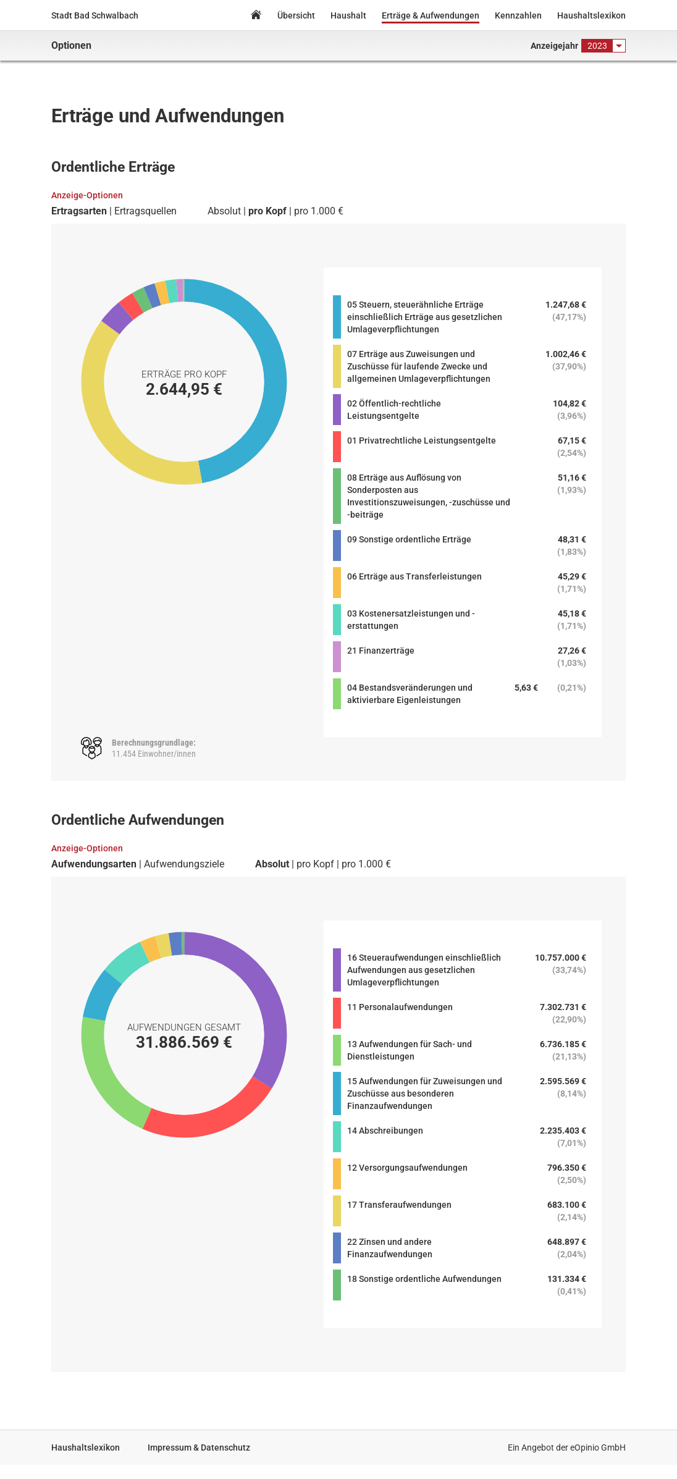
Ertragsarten (79, 211)
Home (256, 16)
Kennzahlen (518, 15)
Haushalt (348, 15)
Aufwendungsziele (184, 864)
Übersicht (296, 15)
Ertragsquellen (145, 211)
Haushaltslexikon (591, 15)
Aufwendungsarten (94, 864)
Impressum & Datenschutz (199, 1447)
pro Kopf (267, 211)
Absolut (224, 211)
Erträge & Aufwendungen (430, 15)
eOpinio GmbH (598, 1447)
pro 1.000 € (318, 211)
